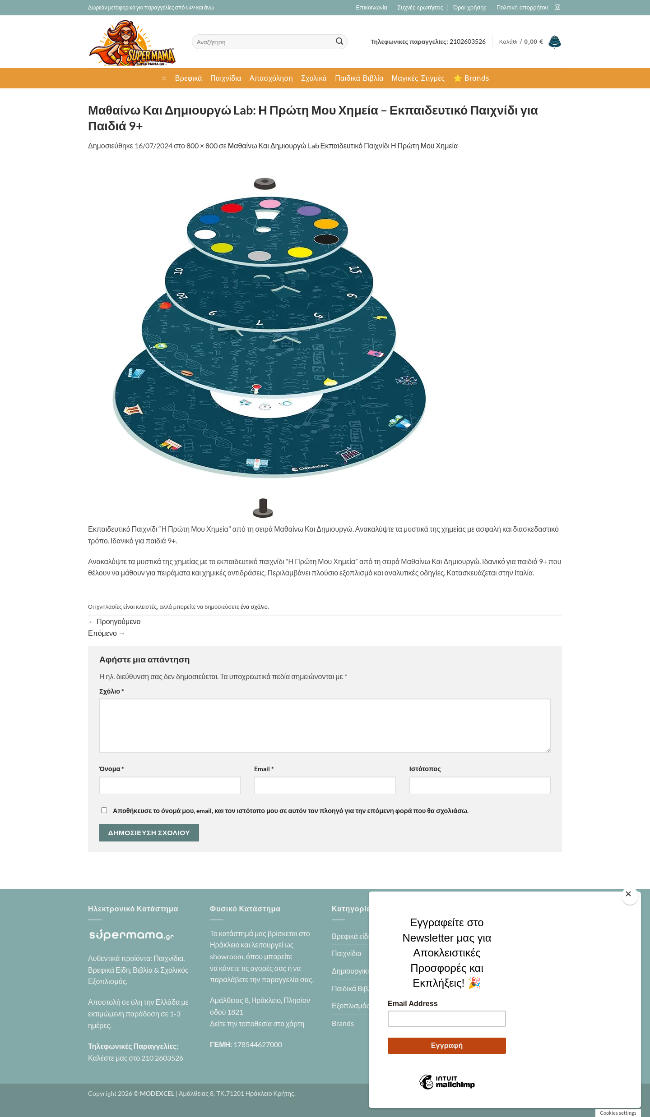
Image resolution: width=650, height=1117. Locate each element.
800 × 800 (202, 145)
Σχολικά (314, 78)
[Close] (630, 896)
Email (264, 768)
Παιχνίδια (225, 78)
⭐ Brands (471, 78)
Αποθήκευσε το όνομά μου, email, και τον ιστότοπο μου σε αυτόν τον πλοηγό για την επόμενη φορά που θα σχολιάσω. (291, 810)
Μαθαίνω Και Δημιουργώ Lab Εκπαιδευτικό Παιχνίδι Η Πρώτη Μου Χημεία (343, 145)
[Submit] (339, 42)
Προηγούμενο (114, 621)
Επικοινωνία (371, 7)
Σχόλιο (111, 691)
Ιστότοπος (425, 768)
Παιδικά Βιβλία (359, 78)
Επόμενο (106, 633)
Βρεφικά (188, 78)
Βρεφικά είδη (352, 936)
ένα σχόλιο (254, 606)
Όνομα (111, 768)
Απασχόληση (271, 78)
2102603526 (468, 41)
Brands (343, 1023)
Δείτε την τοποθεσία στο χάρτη (257, 1023)
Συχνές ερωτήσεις (420, 7)
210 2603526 (162, 1057)
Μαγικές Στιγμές (418, 78)
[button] (530, 42)
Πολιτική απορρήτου (522, 7)
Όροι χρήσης (469, 7)
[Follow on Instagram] (557, 8)
